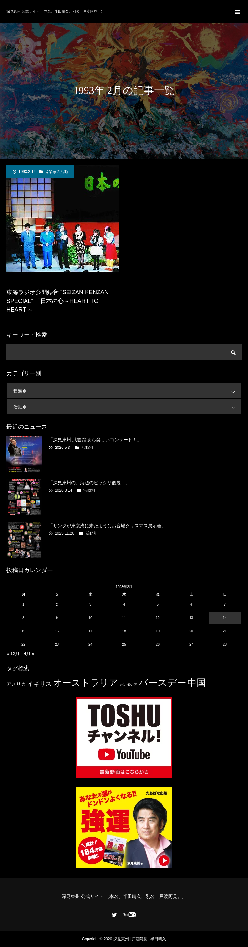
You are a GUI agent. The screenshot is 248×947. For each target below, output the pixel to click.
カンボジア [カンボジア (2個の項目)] (128, 684)
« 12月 (13, 653)
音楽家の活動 (56, 172)
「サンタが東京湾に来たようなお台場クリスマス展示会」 (107, 525)
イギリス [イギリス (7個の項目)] (39, 683)
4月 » (29, 653)
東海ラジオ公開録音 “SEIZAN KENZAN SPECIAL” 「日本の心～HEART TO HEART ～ (57, 301)
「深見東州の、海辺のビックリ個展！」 (89, 482)
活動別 (127, 407)
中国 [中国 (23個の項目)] (196, 682)
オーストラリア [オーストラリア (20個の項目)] (85, 683)
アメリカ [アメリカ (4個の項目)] (16, 684)
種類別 (127, 391)
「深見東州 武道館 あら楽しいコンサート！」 (94, 439)
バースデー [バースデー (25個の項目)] (162, 682)
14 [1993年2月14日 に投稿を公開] (225, 618)
